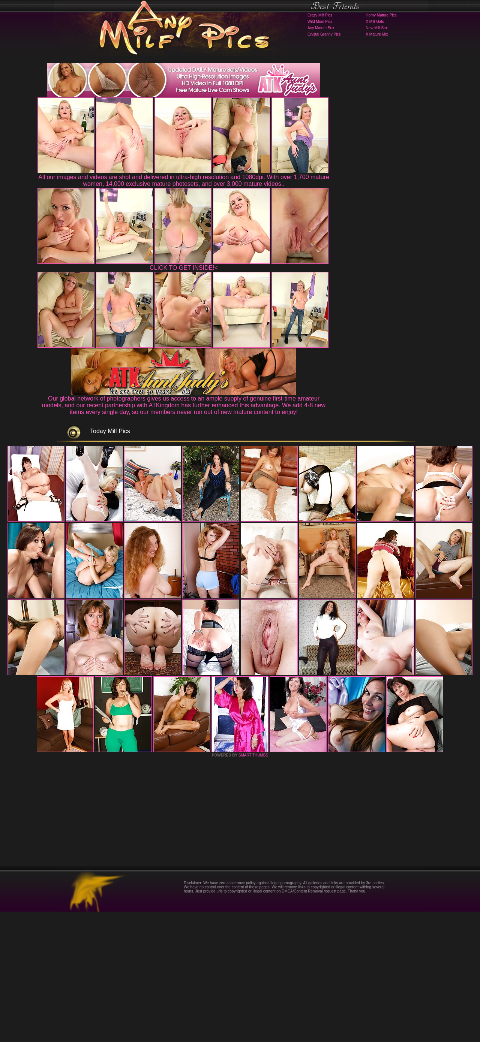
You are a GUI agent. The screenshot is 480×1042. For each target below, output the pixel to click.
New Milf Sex (376, 28)
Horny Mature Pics (381, 15)
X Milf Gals (375, 21)
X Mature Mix (377, 34)
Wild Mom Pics (320, 21)
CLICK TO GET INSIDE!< (184, 268)
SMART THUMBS (253, 886)
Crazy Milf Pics (320, 15)
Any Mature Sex (321, 28)
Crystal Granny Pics (324, 34)
